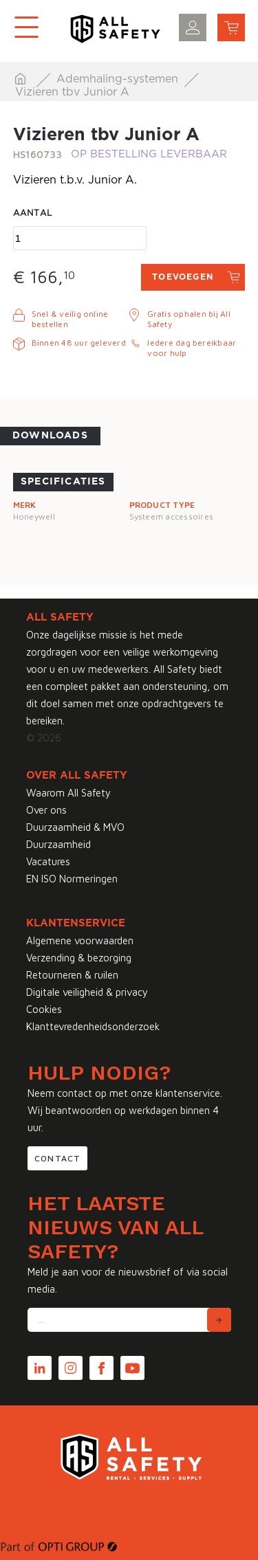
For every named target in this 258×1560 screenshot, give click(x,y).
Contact (57, 1158)
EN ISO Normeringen (72, 878)
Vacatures (48, 861)
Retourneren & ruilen (72, 975)
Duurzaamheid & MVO (75, 827)
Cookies (44, 1009)
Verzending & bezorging (78, 957)
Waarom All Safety (68, 793)
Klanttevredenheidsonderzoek (93, 1026)
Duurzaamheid (58, 844)
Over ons (46, 810)
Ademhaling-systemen (119, 79)
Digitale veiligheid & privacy (87, 992)
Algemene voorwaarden (79, 940)
